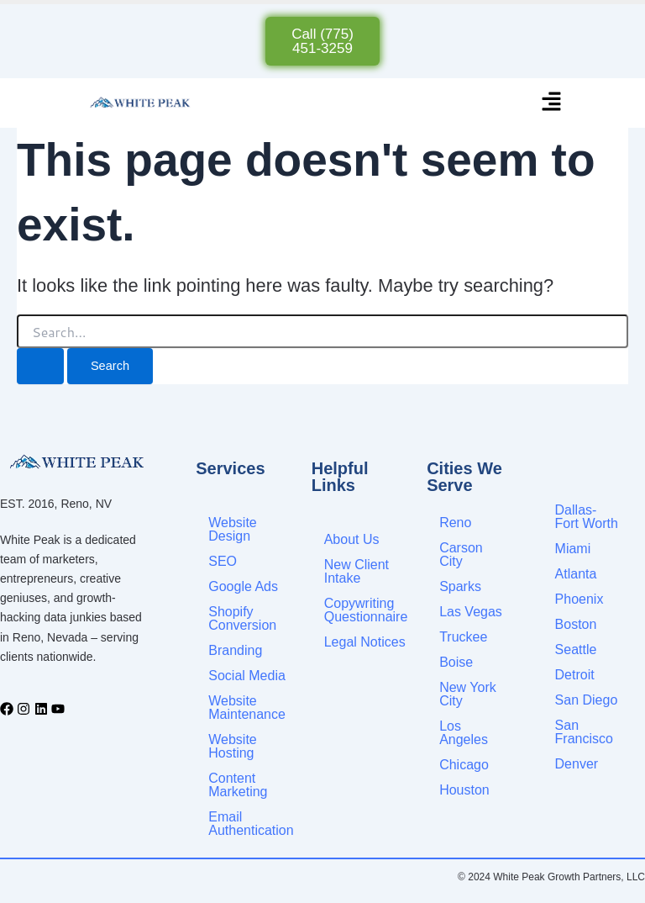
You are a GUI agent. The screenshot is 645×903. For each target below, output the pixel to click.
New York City (467, 694)
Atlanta (576, 574)
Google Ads (243, 586)
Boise (456, 662)
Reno (455, 522)
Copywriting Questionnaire (366, 610)
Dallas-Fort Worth (586, 517)
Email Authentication (250, 823)
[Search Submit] (40, 366)
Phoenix (579, 599)
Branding (235, 650)
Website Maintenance (247, 707)
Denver (577, 764)
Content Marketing (237, 785)
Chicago (464, 765)
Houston (464, 790)
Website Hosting (232, 746)
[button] (551, 103)
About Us (352, 539)
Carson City (461, 554)
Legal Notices (365, 642)
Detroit (575, 675)
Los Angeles (463, 733)
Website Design (232, 529)
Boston (576, 624)
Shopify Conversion (242, 618)
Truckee (463, 637)
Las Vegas (470, 612)
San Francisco (584, 732)
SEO (222, 561)
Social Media (247, 675)
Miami (573, 548)
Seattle (576, 649)
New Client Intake (356, 571)
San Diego (586, 700)
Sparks (460, 586)
